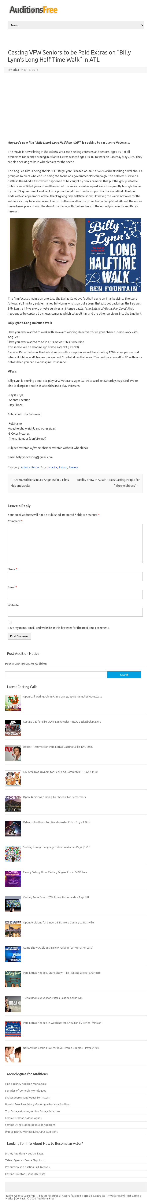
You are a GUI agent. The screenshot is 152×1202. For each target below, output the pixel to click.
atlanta (52, 467)
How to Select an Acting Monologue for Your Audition (37, 1104)
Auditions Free (46, 1198)
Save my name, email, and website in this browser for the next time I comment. (58, 628)
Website (13, 605)
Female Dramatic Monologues (23, 1117)
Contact (20, 1198)
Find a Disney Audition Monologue (26, 1083)
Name (12, 569)
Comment (15, 521)
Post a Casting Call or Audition (26, 663)
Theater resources (48, 1195)
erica (15, 69)
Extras (35, 467)
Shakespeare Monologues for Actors (27, 1097)
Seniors (73, 467)
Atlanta (25, 467)
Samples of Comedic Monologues (25, 1090)
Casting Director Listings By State (25, 1173)
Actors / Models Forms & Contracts (83, 1195)
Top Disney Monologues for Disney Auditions (32, 1111)
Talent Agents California (20, 1195)
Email (12, 587)
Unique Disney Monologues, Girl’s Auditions (31, 1131)
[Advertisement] (75, 106)
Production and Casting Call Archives (27, 1166)
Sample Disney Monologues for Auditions (30, 1124)
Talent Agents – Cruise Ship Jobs (25, 1160)
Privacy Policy (115, 1195)
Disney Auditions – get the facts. (24, 1153)
